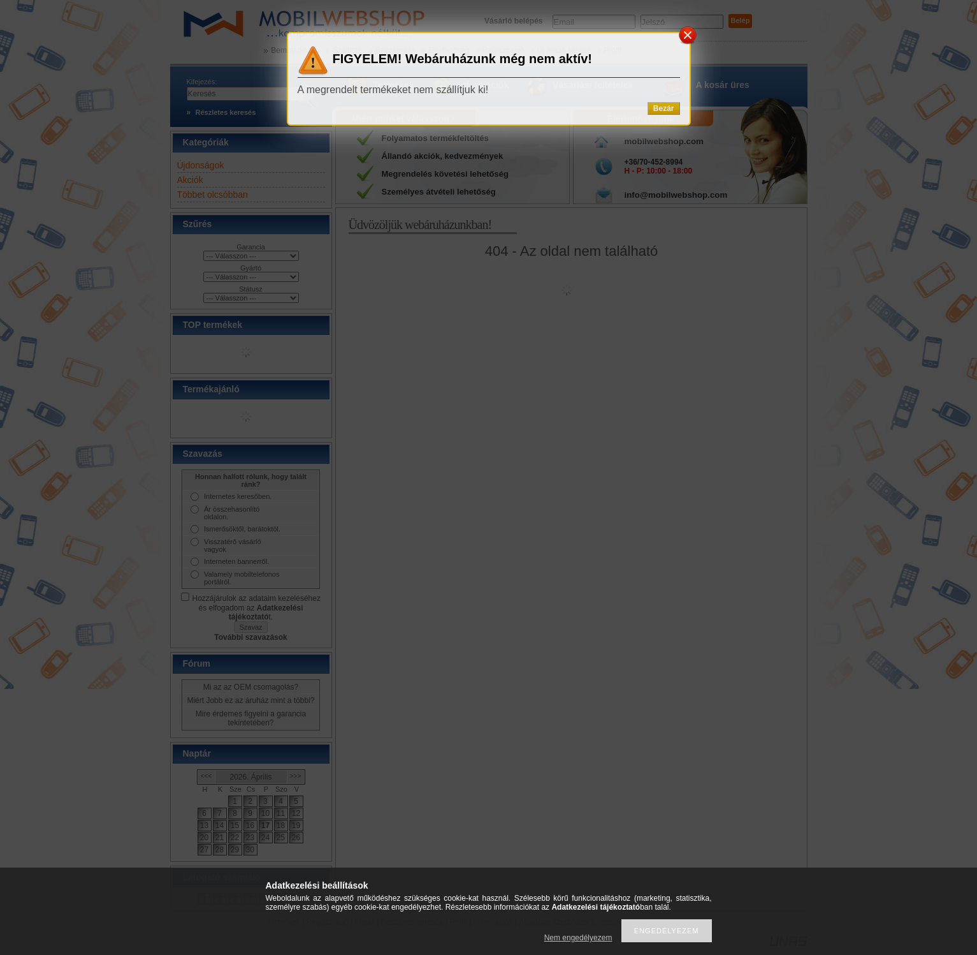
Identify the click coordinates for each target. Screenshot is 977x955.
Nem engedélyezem (578, 937)
